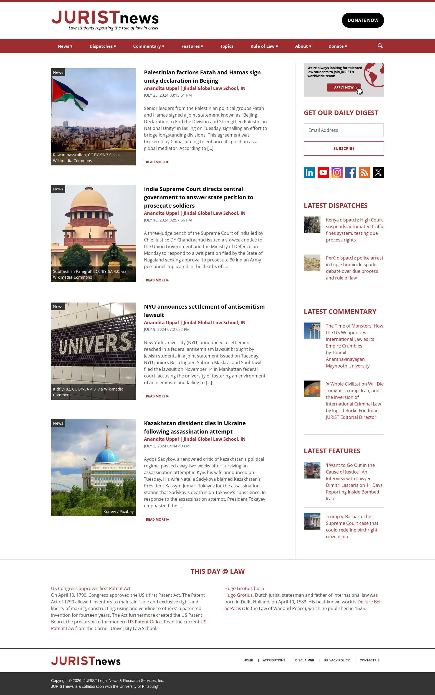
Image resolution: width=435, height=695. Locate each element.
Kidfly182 (61, 389)
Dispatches (103, 46)
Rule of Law (264, 46)
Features (192, 46)
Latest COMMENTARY (340, 311)
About (303, 46)
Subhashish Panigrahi (73, 271)
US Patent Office (145, 622)
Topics (226, 46)
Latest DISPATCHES (336, 205)
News (65, 46)
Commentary (148, 46)
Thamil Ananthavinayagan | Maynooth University (348, 359)
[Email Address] (344, 130)
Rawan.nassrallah (69, 154)
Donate (337, 46)
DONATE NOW (363, 20)
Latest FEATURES (332, 450)
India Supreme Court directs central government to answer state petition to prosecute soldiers (198, 197)
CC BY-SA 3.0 (100, 154)
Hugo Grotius (238, 595)
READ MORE (157, 161)
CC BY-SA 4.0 (107, 271)
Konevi (109, 511)
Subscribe (344, 148)
